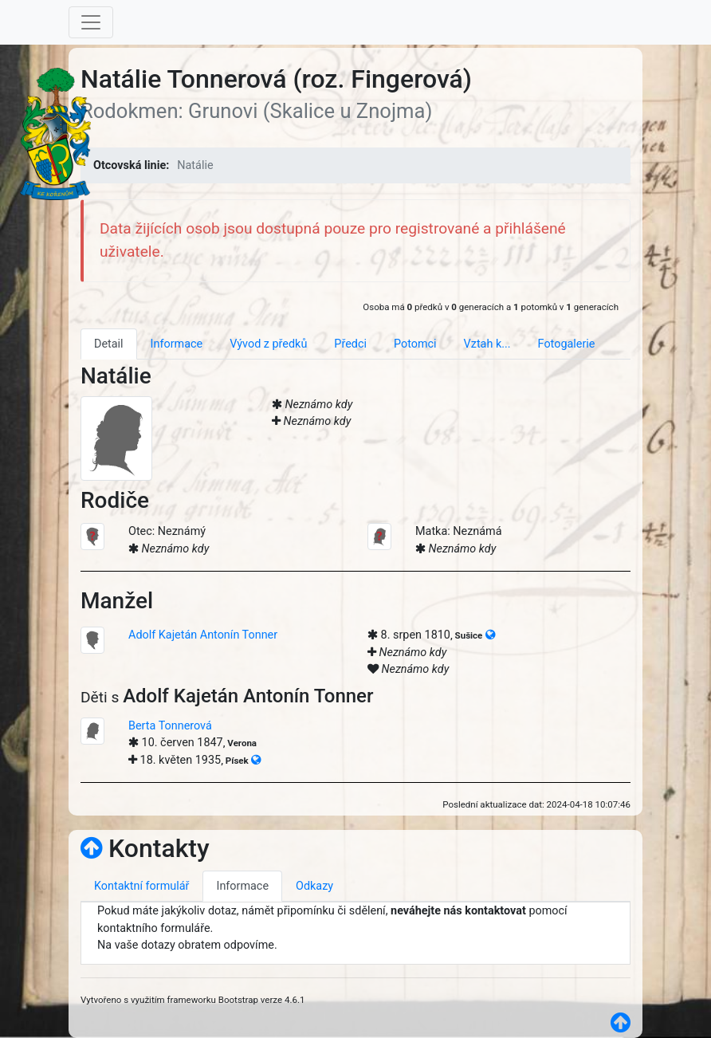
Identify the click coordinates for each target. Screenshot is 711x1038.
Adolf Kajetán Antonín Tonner (202, 635)
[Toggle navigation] (91, 22)
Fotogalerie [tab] (566, 344)
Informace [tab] (177, 344)
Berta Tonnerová (170, 726)
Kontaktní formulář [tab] (141, 886)
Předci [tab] (350, 344)
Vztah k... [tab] (487, 344)
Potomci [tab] (415, 344)
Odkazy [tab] (314, 886)
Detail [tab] (109, 344)
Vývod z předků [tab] (268, 344)
